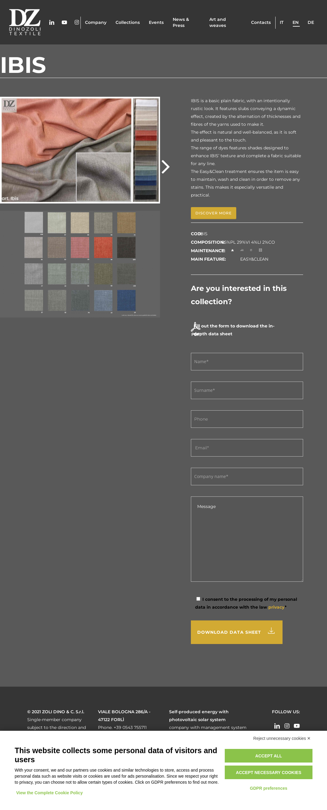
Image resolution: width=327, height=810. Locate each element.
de (311, 22)
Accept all (268, 755)
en (296, 22)
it (281, 22)
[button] (213, 213)
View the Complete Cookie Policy (49, 792)
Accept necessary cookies (268, 772)
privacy (276, 607)
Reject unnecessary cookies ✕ (282, 738)
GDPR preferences (268, 788)
